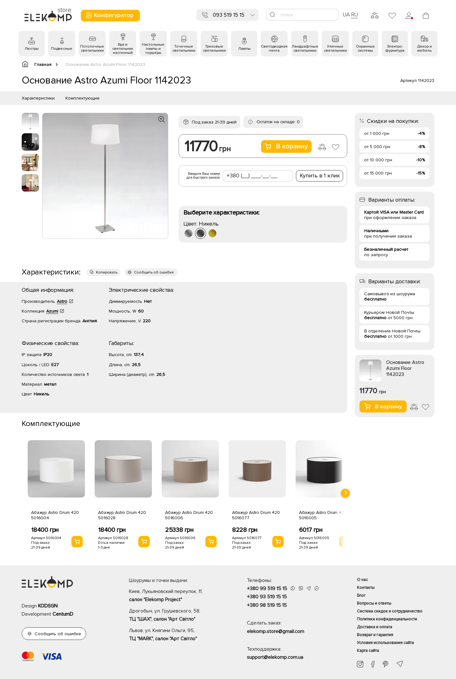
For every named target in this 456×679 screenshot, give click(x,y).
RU (354, 14)
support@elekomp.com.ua (275, 657)
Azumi (52, 311)
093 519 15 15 (228, 15)
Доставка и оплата (374, 627)
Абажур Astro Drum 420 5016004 (55, 515)
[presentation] (345, 493)
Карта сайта (368, 650)
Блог (361, 595)
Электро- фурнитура (394, 48)
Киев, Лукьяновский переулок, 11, (177, 596)
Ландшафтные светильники (305, 48)
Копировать (106, 272)
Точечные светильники (183, 48)
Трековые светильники (214, 48)
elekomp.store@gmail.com (275, 631)
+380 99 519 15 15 (267, 588)
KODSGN (48, 606)
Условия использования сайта (385, 642)
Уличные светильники (335, 48)
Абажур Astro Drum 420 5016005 (323, 515)
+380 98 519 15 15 (267, 605)
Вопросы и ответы (374, 603)
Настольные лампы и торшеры (153, 48)
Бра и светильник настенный (122, 48)
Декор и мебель (424, 48)
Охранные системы (365, 48)
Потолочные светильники (92, 48)
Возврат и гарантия (375, 634)
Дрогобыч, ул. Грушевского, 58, (177, 616)
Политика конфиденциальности (387, 619)
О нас (362, 579)
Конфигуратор (110, 15)
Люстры (32, 48)
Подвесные (61, 48)
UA (346, 14)
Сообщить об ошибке (154, 272)
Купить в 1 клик (320, 175)
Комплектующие (82, 98)
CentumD (63, 614)
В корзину (286, 146)
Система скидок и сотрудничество (389, 611)
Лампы (244, 48)
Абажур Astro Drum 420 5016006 (189, 515)
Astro (62, 301)
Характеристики (38, 98)
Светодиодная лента (274, 48)
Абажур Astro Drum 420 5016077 (256, 515)
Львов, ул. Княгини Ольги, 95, (177, 635)
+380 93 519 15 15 (267, 597)
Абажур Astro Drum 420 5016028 (122, 515)
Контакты (366, 587)
